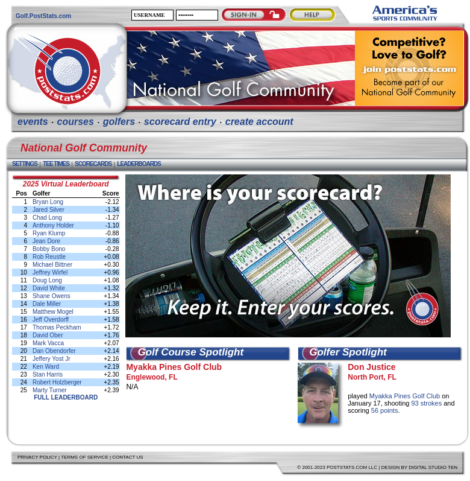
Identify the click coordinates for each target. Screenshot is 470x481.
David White (49, 288)
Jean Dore (46, 241)
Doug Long (47, 280)
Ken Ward (46, 366)
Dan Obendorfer (54, 351)
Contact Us (127, 457)
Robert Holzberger (57, 382)
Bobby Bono (49, 249)
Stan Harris (48, 374)
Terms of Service (84, 457)
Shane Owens (51, 296)
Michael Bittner (52, 264)
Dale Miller (47, 304)
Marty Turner (50, 390)
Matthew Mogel (53, 311)
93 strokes (427, 403)
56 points (384, 410)
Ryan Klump (49, 233)
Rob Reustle (49, 256)
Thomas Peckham (57, 327)
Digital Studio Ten (433, 467)
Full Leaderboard (66, 397)
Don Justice (371, 367)
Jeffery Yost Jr (51, 358)
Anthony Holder (53, 225)
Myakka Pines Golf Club (174, 367)
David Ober (48, 335)
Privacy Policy (37, 457)
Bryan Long (48, 202)
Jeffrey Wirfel (50, 272)
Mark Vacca (48, 343)
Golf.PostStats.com (43, 16)
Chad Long (47, 217)
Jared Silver (48, 209)
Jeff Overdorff (51, 319)
